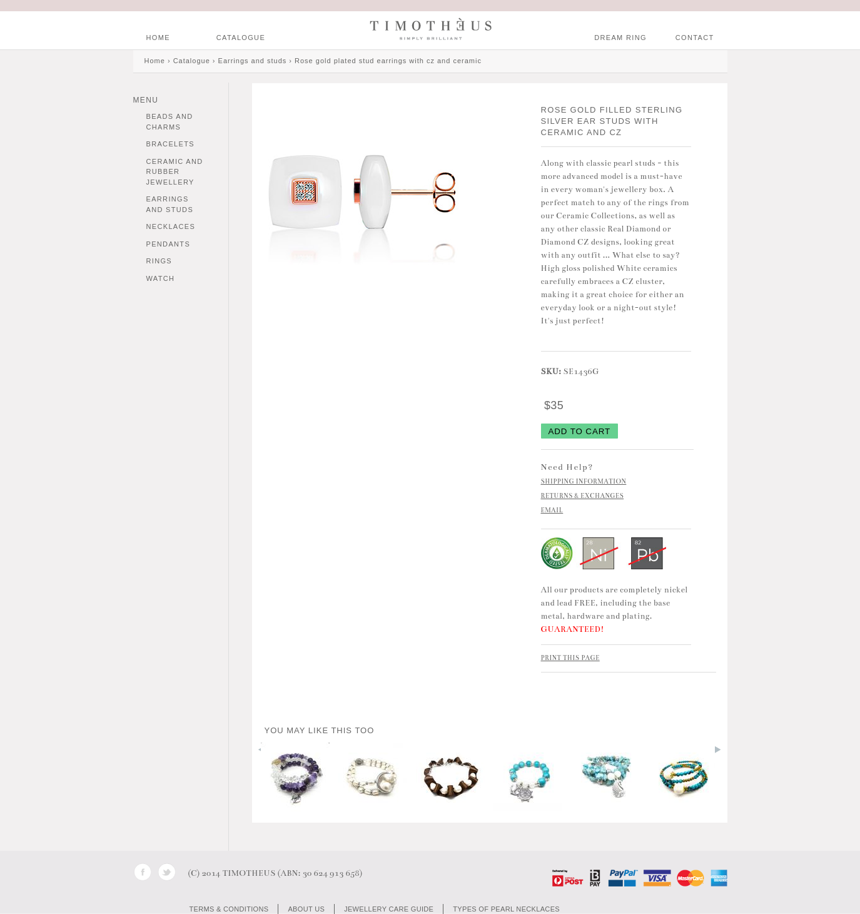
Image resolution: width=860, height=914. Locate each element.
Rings (159, 261)
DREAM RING (620, 37)
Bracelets (170, 144)
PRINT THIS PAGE (570, 658)
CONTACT (694, 37)
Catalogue (240, 37)
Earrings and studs (170, 204)
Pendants (168, 244)
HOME (158, 37)
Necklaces (171, 226)
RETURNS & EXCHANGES (582, 496)
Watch (160, 278)
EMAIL (552, 510)
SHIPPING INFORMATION (584, 481)
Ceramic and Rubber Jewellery (174, 172)
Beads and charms (169, 122)
